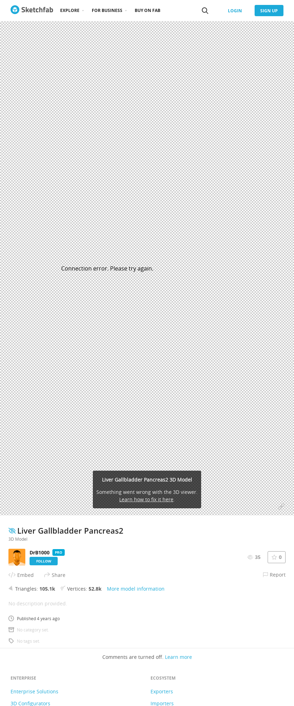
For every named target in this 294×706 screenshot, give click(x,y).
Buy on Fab (147, 10)
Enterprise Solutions (34, 691)
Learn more (178, 657)
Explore (69, 10)
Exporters (162, 691)
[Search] (205, 10)
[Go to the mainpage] (32, 10)
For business (107, 10)
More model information (136, 588)
